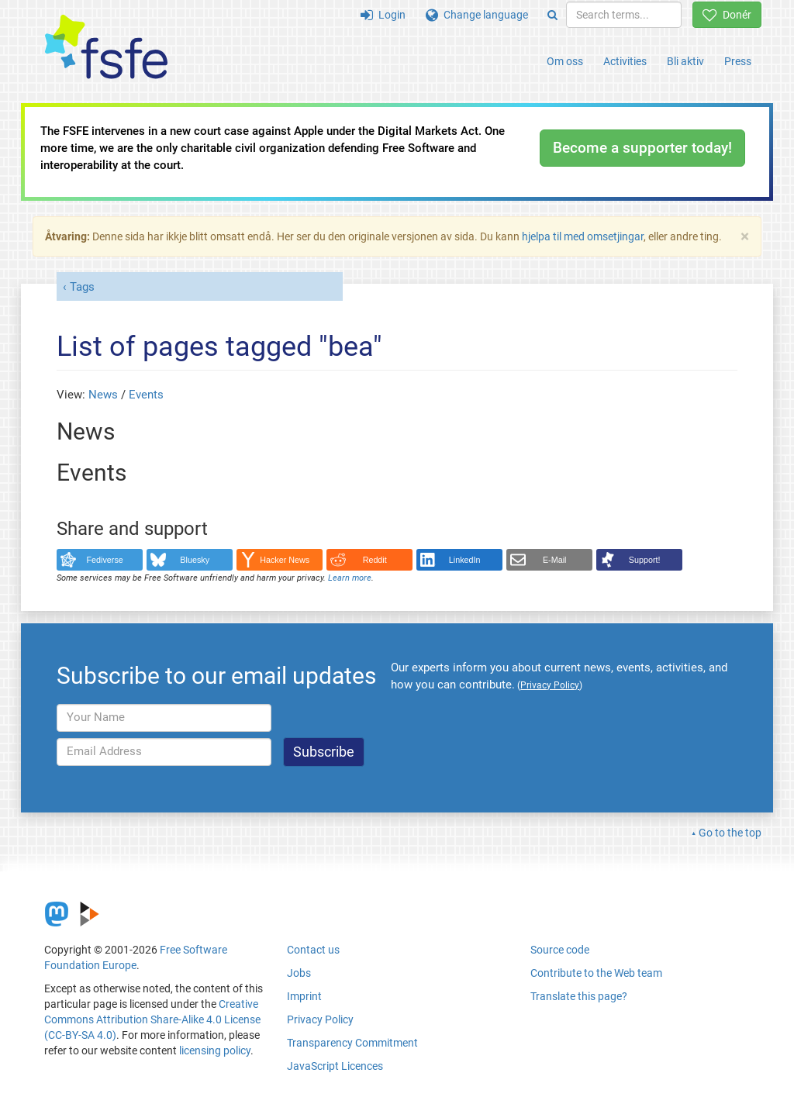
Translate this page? (578, 996)
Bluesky (194, 559)
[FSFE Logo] (106, 48)
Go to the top (730, 832)
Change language (477, 15)
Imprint (304, 996)
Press (737, 61)
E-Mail (555, 559)
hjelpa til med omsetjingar (583, 236)
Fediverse (105, 559)
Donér (727, 15)
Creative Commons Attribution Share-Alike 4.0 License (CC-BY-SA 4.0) (152, 1019)
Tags (82, 287)
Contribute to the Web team (596, 973)
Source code (559, 949)
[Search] (552, 14)
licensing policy (214, 1050)
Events (146, 395)
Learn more (349, 578)
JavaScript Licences (335, 1066)
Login (383, 15)
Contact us (313, 949)
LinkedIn (465, 559)
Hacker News (284, 559)
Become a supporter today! (642, 148)
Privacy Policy (320, 1019)
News (103, 395)
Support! (645, 559)
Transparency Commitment (352, 1043)
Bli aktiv (685, 61)
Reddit (375, 559)
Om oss (565, 61)
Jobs (299, 973)
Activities (625, 61)
